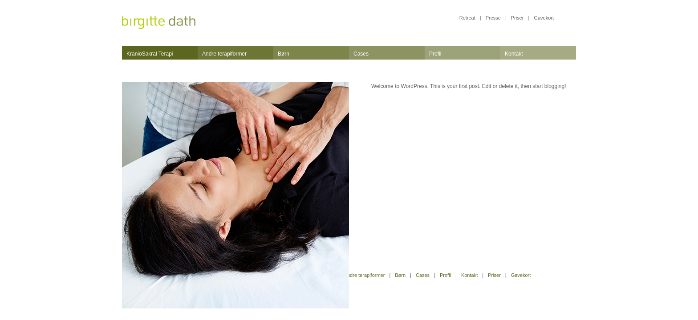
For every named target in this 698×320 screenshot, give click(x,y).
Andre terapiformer (224, 54)
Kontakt (514, 54)
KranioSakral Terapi (149, 54)
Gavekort (544, 17)
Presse (493, 17)
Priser (517, 17)
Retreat (467, 17)
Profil (435, 54)
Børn (283, 54)
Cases (361, 54)
